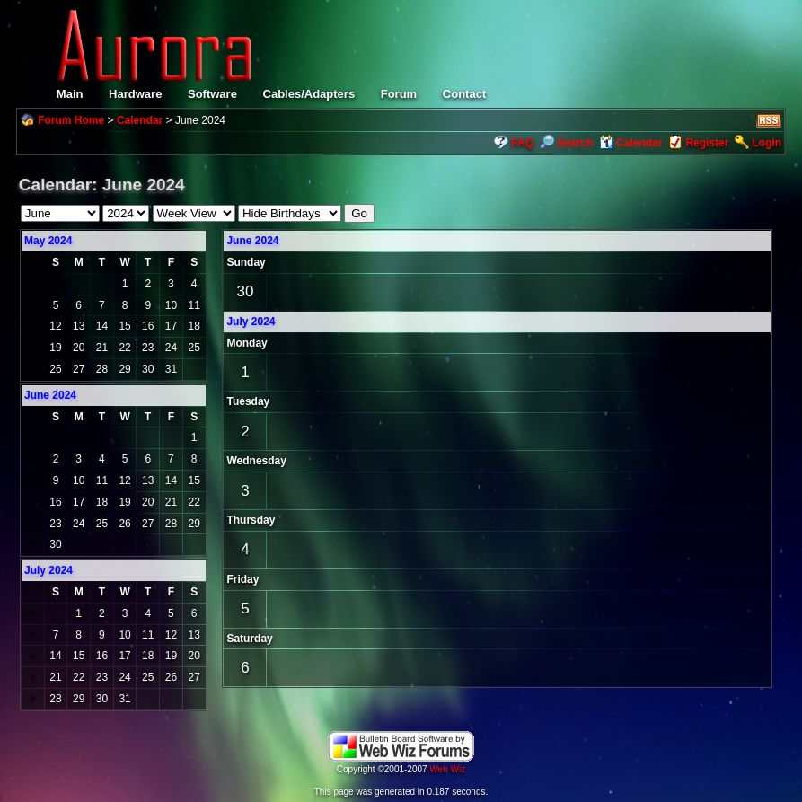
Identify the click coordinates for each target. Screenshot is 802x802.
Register (706, 143)
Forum (399, 94)
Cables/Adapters (309, 94)
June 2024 (252, 240)
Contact (464, 94)
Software (212, 94)
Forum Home (71, 120)
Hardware (135, 94)
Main (70, 94)
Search (566, 143)
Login (766, 143)
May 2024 (48, 240)
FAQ (522, 143)
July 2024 (250, 321)
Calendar (140, 120)
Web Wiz (447, 769)
